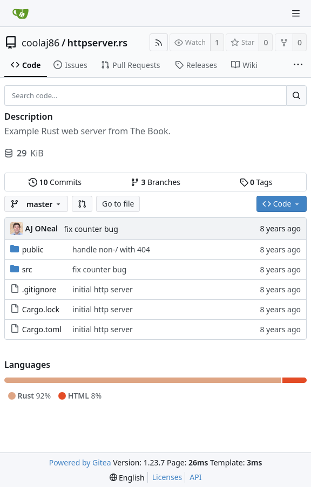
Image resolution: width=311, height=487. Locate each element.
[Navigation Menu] (296, 13)
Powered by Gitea (80, 462)
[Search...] (296, 95)
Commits (55, 182)
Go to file (118, 203)
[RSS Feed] (159, 42)
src (27, 269)
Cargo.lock (40, 309)
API (195, 477)
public (33, 249)
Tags (256, 182)
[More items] (298, 65)
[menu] (127, 477)
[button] (82, 204)
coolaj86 (40, 42)
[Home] (20, 13)
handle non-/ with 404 (111, 249)
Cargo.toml (42, 329)
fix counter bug (91, 229)
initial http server (102, 289)
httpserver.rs (97, 42)
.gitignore (39, 289)
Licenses (167, 477)
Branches (155, 182)
